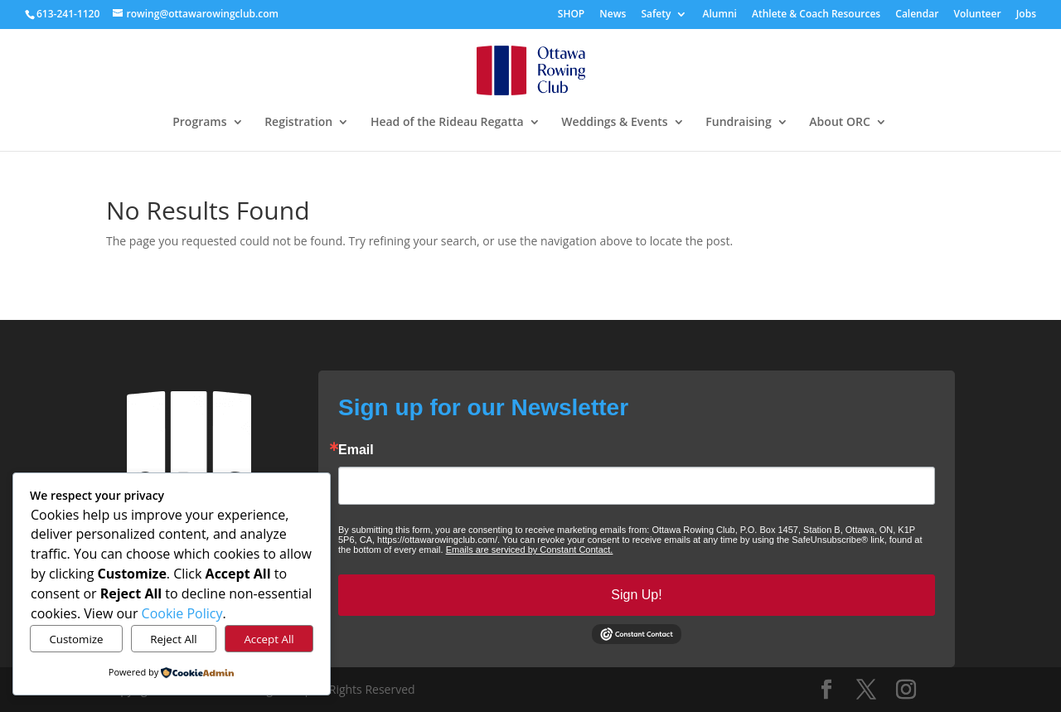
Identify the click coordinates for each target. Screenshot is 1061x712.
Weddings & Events (614, 122)
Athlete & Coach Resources (816, 14)
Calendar (916, 14)
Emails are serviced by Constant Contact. (529, 550)
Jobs (1026, 14)
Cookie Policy (182, 613)
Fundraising (738, 122)
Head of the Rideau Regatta (447, 122)
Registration (298, 122)
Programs (199, 122)
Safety (656, 14)
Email (356, 450)
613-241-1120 (67, 14)
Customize (76, 639)
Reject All (173, 639)
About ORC (839, 122)
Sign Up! (636, 595)
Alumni (720, 14)
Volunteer (976, 14)
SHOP (571, 14)
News (612, 14)
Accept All (268, 639)
